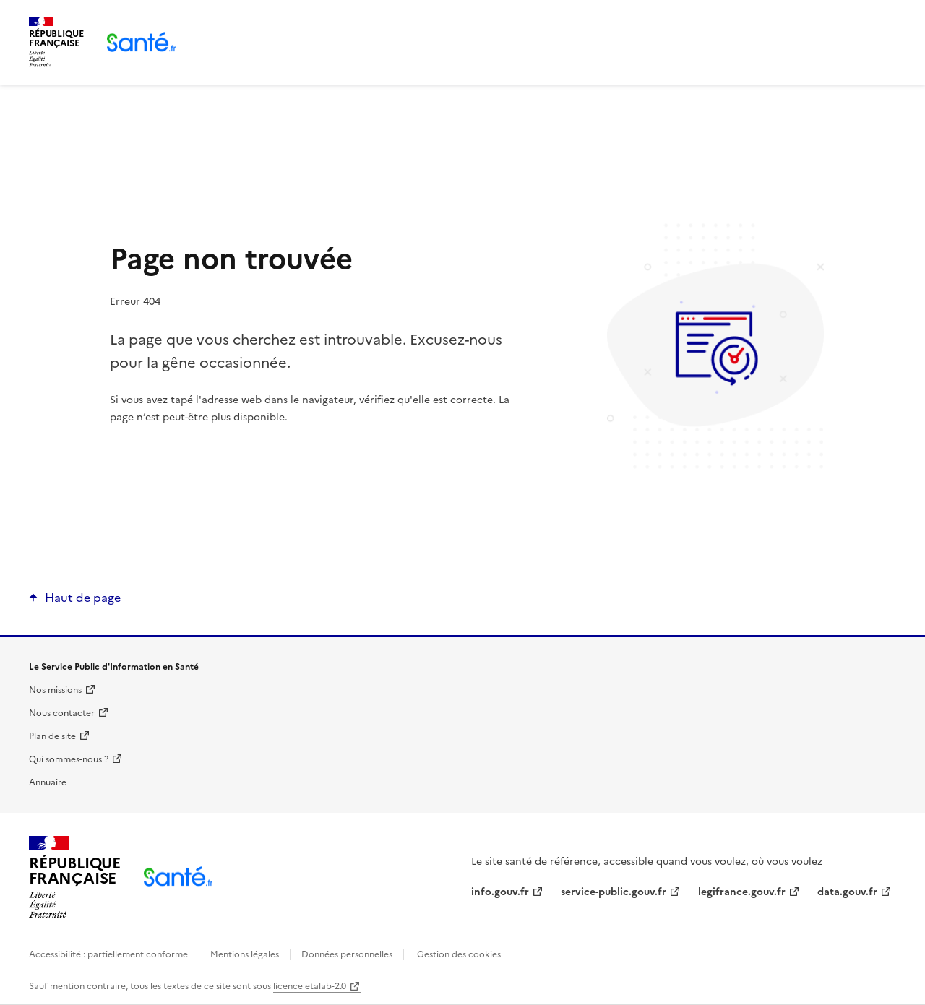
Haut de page (83, 597)
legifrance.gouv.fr (742, 892)
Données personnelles (347, 954)
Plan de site (52, 736)
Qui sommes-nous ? (68, 759)
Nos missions (55, 689)
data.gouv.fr (847, 892)
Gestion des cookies (459, 954)
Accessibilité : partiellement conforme (109, 954)
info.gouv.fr (500, 892)
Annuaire (47, 782)
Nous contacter (62, 713)
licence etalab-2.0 (309, 986)
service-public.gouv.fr (613, 892)
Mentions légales (244, 954)
